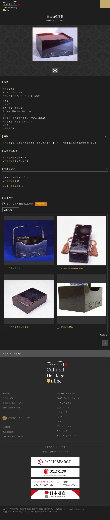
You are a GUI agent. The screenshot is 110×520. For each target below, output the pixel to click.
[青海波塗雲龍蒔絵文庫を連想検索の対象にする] (5, 327)
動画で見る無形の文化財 (12, 436)
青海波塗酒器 (8, 157)
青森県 (37, 95)
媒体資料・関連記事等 (65, 393)
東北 (30, 95)
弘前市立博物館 (9, 160)
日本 (24, 95)
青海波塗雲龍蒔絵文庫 (18, 327)
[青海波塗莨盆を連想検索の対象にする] (5, 268)
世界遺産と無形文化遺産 (12, 402)
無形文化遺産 (8, 431)
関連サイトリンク (63, 426)
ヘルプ (59, 417)
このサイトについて (64, 421)
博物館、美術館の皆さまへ (67, 398)
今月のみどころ (62, 407)
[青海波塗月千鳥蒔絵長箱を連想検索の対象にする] (58, 268)
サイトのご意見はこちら (66, 435)
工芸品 (5, 95)
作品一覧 (6, 393)
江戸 (18, 95)
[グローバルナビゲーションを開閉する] (105, 4)
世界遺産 (6, 427)
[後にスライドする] (104, 335)
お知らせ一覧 (62, 412)
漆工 (12, 95)
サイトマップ (62, 430)
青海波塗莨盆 (14, 268)
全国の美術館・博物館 (11, 407)
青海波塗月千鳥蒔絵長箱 (72, 268)
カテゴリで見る (8, 398)
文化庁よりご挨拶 (63, 402)
